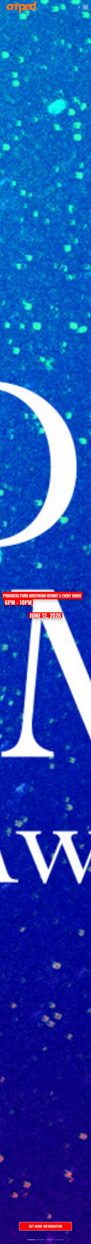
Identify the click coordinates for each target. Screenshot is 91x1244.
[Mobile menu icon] (85, 7)
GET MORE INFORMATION (45, 1226)
